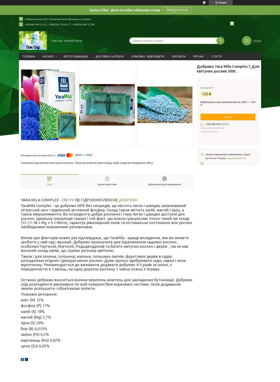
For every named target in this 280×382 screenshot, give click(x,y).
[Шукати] (220, 41)
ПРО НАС (198, 56)
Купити (228, 116)
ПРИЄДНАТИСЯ (177, 10)
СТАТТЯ (217, 56)
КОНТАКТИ (178, 56)
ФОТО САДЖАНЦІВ (75, 56)
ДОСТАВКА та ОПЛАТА (110, 56)
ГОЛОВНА (29, 56)
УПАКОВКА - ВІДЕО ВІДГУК (147, 56)
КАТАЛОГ (48, 56)
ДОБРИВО (128, 200)
